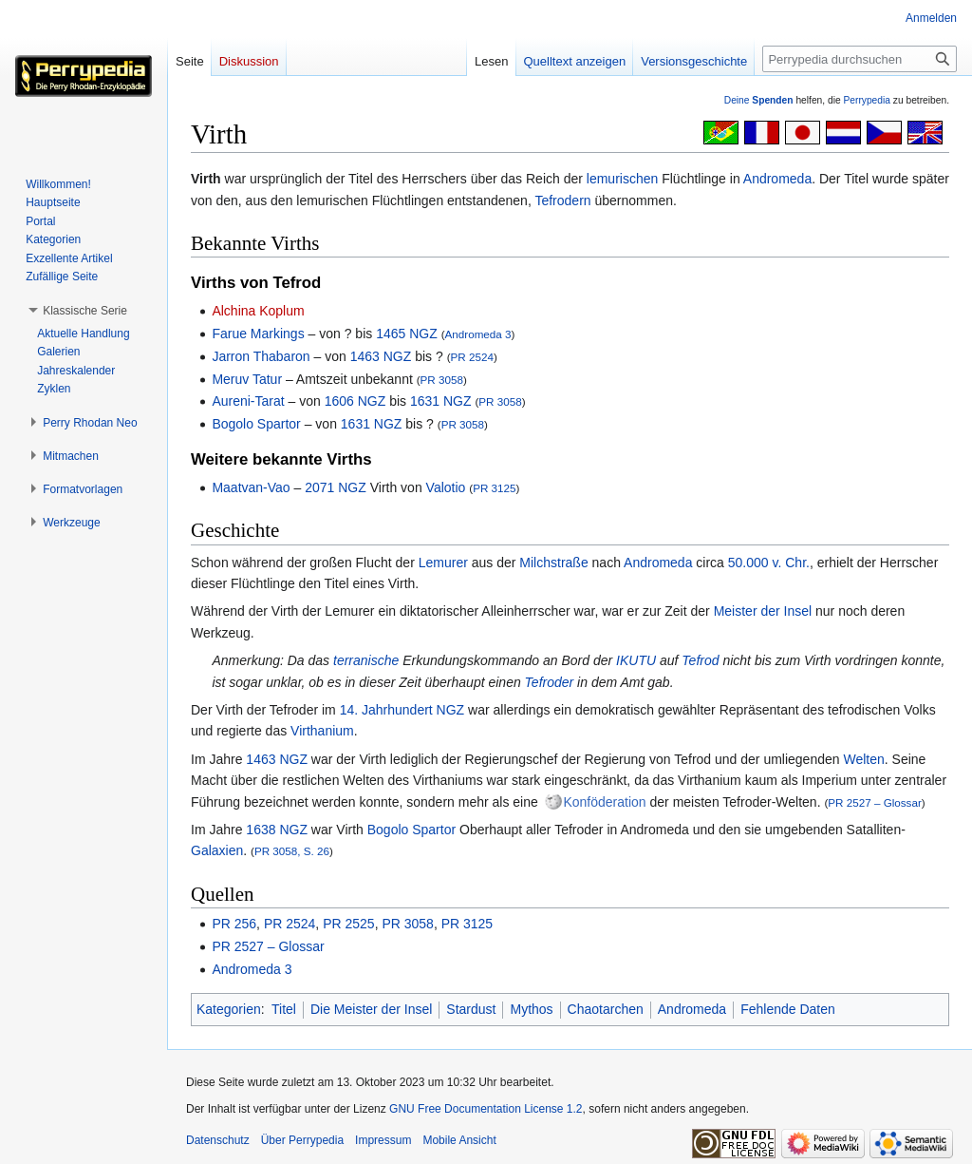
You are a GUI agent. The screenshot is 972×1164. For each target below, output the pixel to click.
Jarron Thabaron (260, 356)
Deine (759, 100)
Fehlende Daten (787, 1009)
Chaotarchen (606, 1009)
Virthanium (322, 730)
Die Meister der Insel (371, 1009)
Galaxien (217, 850)
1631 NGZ (441, 401)
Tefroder (549, 682)
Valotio (446, 487)
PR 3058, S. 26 (291, 851)
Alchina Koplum (258, 310)
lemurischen (622, 178)
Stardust (470, 1009)
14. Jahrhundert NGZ (402, 709)
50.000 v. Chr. (769, 562)
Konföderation (604, 802)
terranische (366, 660)
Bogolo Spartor (256, 423)
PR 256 (234, 923)
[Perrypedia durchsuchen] (859, 59)
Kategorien (228, 1009)
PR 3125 (494, 488)
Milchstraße (553, 562)
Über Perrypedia (302, 1140)
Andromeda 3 (478, 334)
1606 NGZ (355, 401)
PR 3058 (442, 379)
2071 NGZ (335, 487)
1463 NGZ (381, 356)
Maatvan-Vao (251, 487)
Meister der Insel (763, 611)
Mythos (531, 1009)
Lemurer (443, 562)
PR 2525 (348, 923)
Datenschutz (218, 1140)
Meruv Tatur (247, 379)
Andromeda (777, 178)
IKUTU (636, 660)
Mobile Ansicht (458, 1140)
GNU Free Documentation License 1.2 (485, 1109)
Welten (863, 759)
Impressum (383, 1140)
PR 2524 (472, 357)
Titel (283, 1009)
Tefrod (700, 660)
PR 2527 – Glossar (874, 802)
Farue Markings (258, 333)
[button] (85, 310)
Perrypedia (866, 100)
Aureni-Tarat (248, 401)
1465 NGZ (407, 333)
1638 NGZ (277, 829)
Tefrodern (562, 200)
